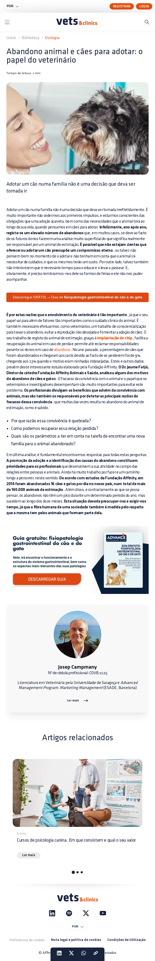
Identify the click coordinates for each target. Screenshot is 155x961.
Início (11, 38)
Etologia (52, 38)
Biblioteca (30, 38)
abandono (62, 350)
